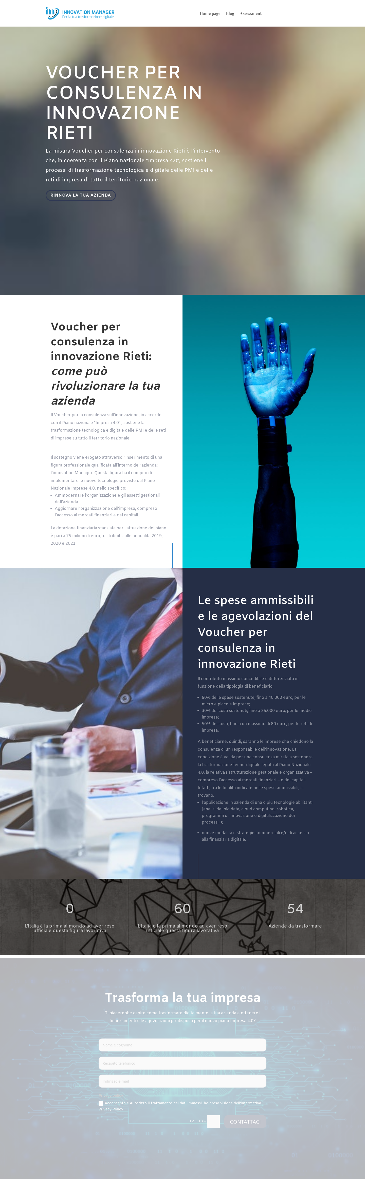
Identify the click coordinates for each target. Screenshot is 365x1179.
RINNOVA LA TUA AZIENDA (82, 195)
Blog (230, 14)
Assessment (251, 14)
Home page (210, 14)
